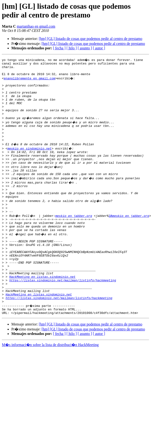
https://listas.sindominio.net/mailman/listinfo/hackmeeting (62, 315)
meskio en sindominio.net (29, 162)
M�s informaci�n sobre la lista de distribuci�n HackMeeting (50, 385)
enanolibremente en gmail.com (29, 81)
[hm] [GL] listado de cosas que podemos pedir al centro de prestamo (90, 39)
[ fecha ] (59, 48)
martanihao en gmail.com (36, 26)
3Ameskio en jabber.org (129, 238)
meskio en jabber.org (73, 238)
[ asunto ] (85, 48)
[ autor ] (99, 48)
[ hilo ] (72, 48)
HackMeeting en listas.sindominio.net (42, 310)
